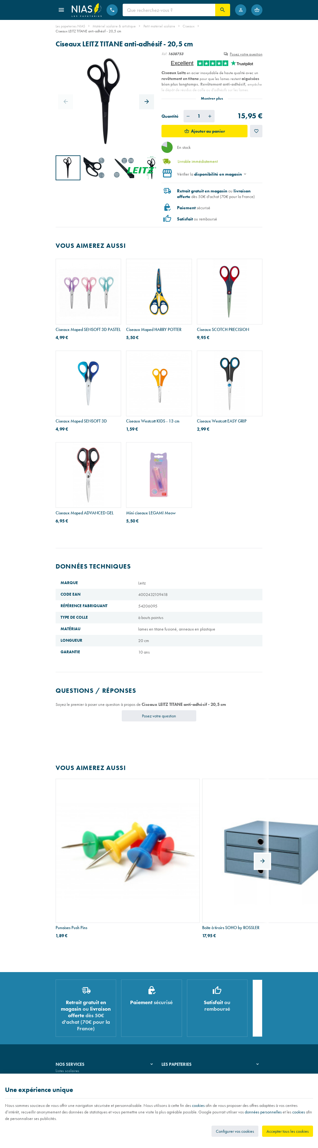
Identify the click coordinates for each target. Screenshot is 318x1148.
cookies (198, 1105)
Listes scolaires (67, 1001)
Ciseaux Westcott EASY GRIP (222, 421)
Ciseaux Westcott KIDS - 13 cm (152, 421)
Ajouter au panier (208, 131)
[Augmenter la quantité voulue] (210, 116)
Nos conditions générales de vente (83, 1072)
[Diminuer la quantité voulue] (188, 116)
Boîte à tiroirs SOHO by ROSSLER (154, 849)
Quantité (170, 116)
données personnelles (263, 1112)
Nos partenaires (174, 1016)
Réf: (164, 53)
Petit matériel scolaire (159, 26)
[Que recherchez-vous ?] (169, 10)
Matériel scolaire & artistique (114, 26)
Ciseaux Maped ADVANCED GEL (85, 513)
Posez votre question (246, 54)
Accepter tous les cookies (287, 1131)
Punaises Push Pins (71, 849)
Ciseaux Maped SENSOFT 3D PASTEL (88, 329)
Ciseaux (188, 26)
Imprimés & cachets (71, 1025)
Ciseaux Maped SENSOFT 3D (81, 421)
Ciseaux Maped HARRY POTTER (153, 329)
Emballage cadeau (71, 1032)
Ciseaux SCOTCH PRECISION (223, 329)
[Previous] (65, 101)
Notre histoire (172, 1001)
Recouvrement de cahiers (75, 1008)
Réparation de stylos (72, 1016)
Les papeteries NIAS (70, 26)
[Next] (146, 101)
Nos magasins (172, 1008)
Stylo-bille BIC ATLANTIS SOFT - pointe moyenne (224, 852)
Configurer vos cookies (235, 1131)
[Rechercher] (222, 10)
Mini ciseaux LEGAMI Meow (151, 513)
